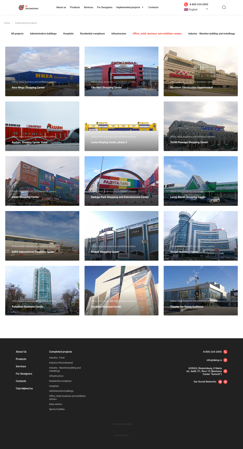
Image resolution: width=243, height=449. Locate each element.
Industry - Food (56, 357)
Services (88, 7)
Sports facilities (57, 409)
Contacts (153, 7)
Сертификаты (24, 388)
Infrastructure (56, 376)
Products (75, 7)
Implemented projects (128, 7)
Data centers (55, 404)
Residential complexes (60, 381)
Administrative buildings (61, 391)
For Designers (104, 7)
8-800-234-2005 (212, 351)
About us (61, 7)
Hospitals (54, 386)
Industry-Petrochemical (61, 362)
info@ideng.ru (214, 360)
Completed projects (60, 351)
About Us (21, 351)
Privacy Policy (122, 435)
